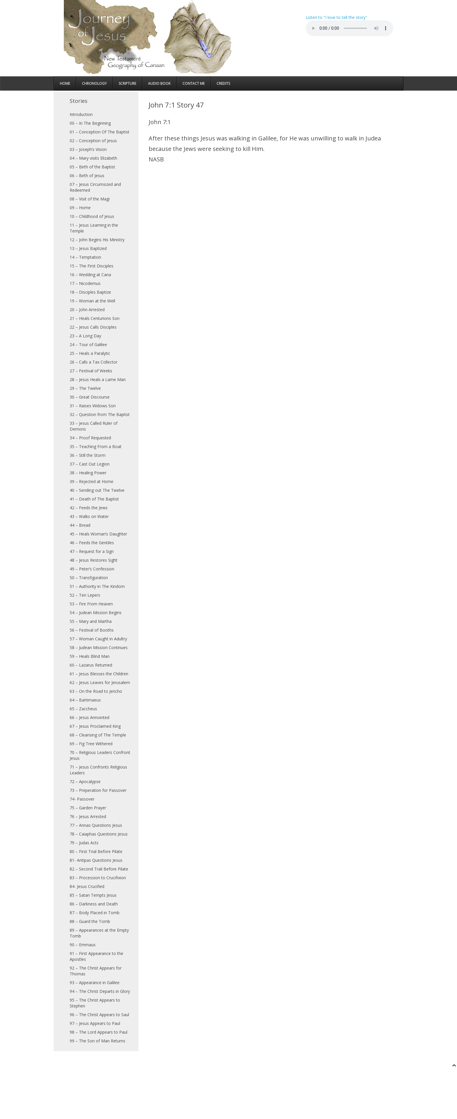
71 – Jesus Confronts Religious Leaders (98, 770)
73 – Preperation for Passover (98, 790)
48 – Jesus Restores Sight (93, 560)
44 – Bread (80, 525)
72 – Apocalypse (85, 781)
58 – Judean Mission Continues (99, 647)
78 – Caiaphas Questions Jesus (99, 834)
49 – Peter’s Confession (92, 569)
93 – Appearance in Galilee (94, 982)
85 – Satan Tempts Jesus (93, 895)
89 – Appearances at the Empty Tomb (99, 933)
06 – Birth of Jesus (87, 175)
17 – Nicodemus (85, 283)
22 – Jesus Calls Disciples (93, 327)
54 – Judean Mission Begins (96, 612)
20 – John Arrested (87, 309)
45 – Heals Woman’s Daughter (98, 534)
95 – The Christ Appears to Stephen (95, 1003)
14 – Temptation (85, 257)
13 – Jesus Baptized (88, 248)
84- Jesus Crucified (87, 886)
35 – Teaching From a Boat (96, 446)
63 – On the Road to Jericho (96, 691)
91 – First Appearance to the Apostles (96, 956)
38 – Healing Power (88, 472)
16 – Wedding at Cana (90, 274)
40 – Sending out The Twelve (97, 490)
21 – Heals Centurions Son (94, 318)
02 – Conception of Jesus (93, 140)
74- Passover (82, 799)
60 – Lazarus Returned (91, 665)
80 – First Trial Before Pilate (96, 851)
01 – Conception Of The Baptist (99, 132)
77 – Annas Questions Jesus (96, 825)
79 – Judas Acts (84, 842)
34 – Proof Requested (90, 437)
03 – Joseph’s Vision (88, 149)
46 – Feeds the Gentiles (92, 542)
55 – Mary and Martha (91, 621)
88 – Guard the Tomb (90, 921)
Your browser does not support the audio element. (349, 28)
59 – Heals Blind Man (90, 656)
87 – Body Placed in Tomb (94, 912)
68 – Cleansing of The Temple (98, 735)
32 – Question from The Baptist (100, 414)
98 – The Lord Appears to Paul (98, 1032)
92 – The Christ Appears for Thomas (96, 971)
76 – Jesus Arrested (88, 816)
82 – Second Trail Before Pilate (99, 869)
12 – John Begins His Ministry (97, 239)
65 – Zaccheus (83, 708)
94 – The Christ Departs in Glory (100, 991)
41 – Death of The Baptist (94, 499)
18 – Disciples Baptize (90, 292)
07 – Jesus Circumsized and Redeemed (95, 187)
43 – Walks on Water (89, 516)
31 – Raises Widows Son (93, 405)
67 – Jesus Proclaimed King (95, 726)
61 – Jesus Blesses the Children (99, 673)
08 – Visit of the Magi (90, 199)
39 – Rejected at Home (91, 481)
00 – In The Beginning (90, 123)
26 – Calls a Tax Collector (93, 362)
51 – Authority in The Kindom (97, 586)
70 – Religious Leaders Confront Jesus (100, 755)
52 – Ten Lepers (85, 595)
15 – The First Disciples (91, 266)
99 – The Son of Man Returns (97, 1041)
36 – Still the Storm (88, 455)
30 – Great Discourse (90, 397)
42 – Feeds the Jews (89, 507)
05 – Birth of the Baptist (92, 167)
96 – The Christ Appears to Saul (99, 1014)
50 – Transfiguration (89, 577)
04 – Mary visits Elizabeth (93, 158)
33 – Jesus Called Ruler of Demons (93, 426)
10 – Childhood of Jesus (92, 216)
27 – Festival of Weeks (91, 370)
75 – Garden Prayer (88, 807)
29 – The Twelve (85, 388)
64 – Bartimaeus (85, 700)
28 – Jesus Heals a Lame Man (98, 379)
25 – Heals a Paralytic (90, 353)
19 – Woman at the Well (92, 301)
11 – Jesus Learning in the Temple (94, 228)
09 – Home (80, 207)
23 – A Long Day (85, 336)
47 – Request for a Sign (92, 551)
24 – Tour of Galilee (88, 344)
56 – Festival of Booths (92, 630)
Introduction (81, 114)
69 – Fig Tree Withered (91, 743)
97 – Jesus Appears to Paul (95, 1023)
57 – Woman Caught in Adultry (98, 639)
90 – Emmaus (83, 944)
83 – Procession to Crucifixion (98, 877)
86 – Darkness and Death (94, 904)
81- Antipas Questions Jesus (96, 860)
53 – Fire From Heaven (91, 604)
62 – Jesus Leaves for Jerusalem (100, 682)
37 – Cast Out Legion (90, 464)
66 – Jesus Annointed (89, 717)
